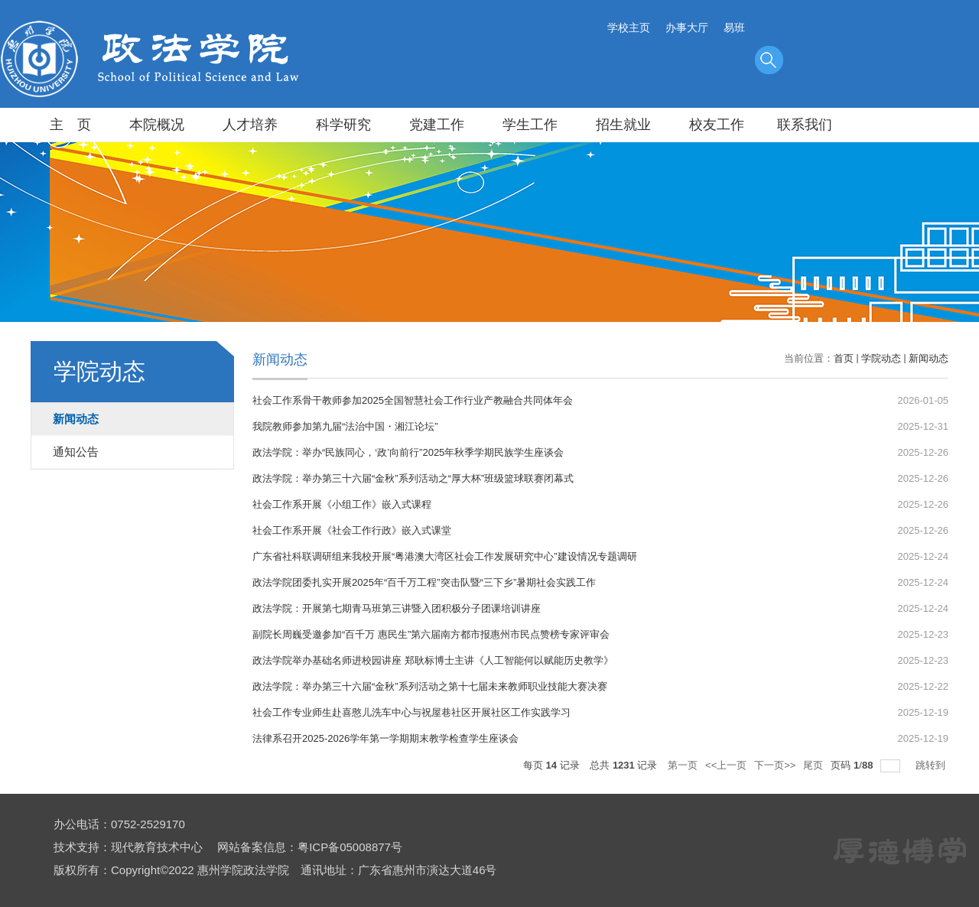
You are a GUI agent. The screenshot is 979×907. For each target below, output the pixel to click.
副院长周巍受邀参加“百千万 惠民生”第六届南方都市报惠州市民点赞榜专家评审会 (431, 634)
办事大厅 (686, 27)
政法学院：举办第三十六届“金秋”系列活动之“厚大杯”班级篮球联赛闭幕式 (413, 478)
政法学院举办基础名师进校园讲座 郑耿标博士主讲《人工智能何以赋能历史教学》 (432, 660)
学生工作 (530, 124)
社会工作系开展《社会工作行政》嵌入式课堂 (351, 530)
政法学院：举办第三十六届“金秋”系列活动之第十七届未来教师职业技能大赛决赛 (429, 686)
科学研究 (343, 124)
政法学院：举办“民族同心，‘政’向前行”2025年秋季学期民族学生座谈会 (408, 452)
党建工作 (436, 124)
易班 (734, 27)
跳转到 (932, 765)
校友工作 (716, 124)
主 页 (70, 124)
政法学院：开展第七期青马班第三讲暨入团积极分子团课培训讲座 (396, 608)
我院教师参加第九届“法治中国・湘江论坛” (345, 426)
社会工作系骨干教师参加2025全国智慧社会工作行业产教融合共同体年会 (412, 400)
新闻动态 (928, 358)
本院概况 (156, 124)
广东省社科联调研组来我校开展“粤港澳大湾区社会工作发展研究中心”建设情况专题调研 (444, 556)
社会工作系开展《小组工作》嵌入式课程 (341, 504)
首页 (844, 358)
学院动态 (881, 358)
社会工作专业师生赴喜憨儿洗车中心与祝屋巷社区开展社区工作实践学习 (411, 712)
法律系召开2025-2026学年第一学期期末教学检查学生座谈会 (385, 738)
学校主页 (628, 27)
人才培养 (250, 124)
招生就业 (623, 124)
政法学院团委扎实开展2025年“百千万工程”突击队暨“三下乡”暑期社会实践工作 (424, 582)
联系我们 (804, 124)
